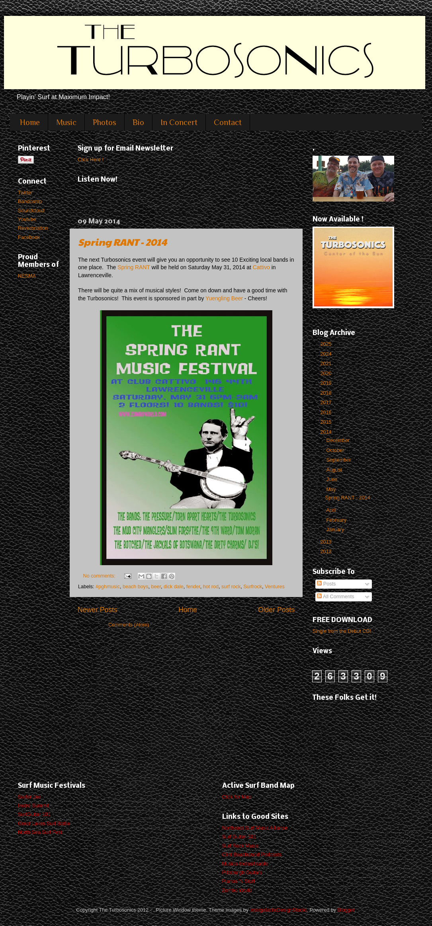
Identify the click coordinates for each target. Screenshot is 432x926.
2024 (326, 354)
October (336, 450)
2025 (326, 344)
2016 (326, 412)
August (335, 470)
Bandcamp (30, 201)
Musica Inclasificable (245, 864)
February (337, 520)
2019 (326, 383)
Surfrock (252, 586)
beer (156, 586)
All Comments (335, 596)
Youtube (27, 219)
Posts (326, 584)
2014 (326, 432)
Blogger (345, 910)
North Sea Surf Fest (40, 832)
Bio (138, 122)
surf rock (230, 586)
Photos (104, 122)
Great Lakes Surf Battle (44, 823)
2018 (326, 393)
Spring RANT (133, 267)
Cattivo (261, 267)
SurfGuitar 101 (34, 814)
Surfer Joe (29, 797)
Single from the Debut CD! (342, 631)
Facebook (29, 237)
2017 (326, 402)
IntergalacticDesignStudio (278, 910)
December (338, 440)
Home (30, 122)
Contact (228, 122)
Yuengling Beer (224, 298)
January (336, 529)
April (332, 510)
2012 (326, 551)
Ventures (275, 586)
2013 (326, 542)
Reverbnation (33, 228)
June (332, 479)
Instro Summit (33, 806)
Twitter (25, 193)
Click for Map (236, 797)
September (339, 460)
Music (66, 122)
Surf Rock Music (240, 846)
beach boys (135, 586)
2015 (326, 422)
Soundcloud (31, 210)
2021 (326, 363)
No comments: (100, 576)
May (331, 489)
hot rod (211, 586)
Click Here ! (91, 159)
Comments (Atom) (128, 625)
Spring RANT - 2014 (122, 242)
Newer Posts (97, 610)
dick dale (174, 586)
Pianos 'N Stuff (238, 881)
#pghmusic (108, 586)
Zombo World (237, 890)
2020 (326, 373)
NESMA (27, 276)
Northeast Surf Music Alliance (255, 828)
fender (193, 586)
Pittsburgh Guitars (242, 872)
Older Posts (276, 610)
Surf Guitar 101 (239, 837)
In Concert (178, 122)
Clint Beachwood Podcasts (252, 854)
